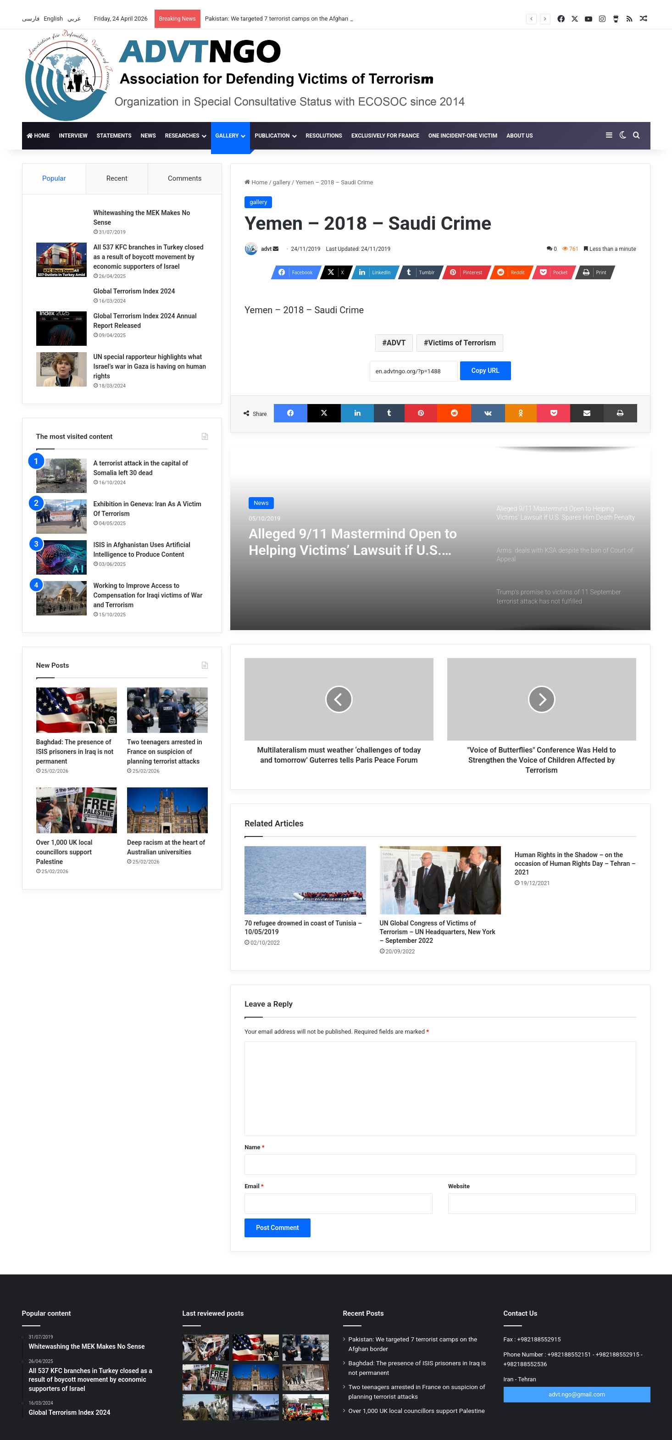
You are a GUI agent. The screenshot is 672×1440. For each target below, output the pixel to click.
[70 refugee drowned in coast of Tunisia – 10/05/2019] (305, 880)
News (148, 136)
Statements (114, 136)
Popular (54, 178)
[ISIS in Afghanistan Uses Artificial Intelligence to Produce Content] (61, 557)
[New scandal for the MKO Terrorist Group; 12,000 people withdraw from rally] (306, 1407)
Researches (182, 136)
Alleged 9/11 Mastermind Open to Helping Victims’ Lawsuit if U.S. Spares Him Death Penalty (353, 542)
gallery (227, 136)
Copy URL (486, 370)
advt (266, 249)
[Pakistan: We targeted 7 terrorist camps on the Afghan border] (206, 1348)
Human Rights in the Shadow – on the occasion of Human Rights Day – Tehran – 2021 (575, 863)
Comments (185, 178)
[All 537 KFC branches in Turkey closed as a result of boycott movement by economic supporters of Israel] (61, 260)
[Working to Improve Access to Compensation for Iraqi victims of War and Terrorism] (61, 598)
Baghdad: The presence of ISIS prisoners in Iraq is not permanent (75, 751)
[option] (440, 538)
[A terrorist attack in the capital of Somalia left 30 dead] (61, 476)
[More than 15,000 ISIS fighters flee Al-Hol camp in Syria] (256, 1407)
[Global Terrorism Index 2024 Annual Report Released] (61, 328)
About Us (519, 136)
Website (459, 1186)
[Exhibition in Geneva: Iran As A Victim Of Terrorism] (61, 516)
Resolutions (324, 136)
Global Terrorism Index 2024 (134, 291)
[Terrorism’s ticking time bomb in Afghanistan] (206, 1407)
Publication (272, 136)
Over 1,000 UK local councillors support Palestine (64, 852)
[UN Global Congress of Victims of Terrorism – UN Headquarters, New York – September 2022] (440, 880)
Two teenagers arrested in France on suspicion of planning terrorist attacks (164, 751)
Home (38, 136)
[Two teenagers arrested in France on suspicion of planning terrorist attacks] (167, 710)
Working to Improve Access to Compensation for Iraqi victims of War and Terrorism (148, 595)
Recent (117, 178)
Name (254, 1147)
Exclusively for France (385, 136)
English (54, 18)
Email (254, 1186)
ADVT (396, 342)
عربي (75, 18)
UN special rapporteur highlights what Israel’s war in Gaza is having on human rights (150, 366)
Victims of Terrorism (462, 342)
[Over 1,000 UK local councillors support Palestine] (76, 810)
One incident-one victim (462, 136)
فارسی (31, 18)
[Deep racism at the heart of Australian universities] (167, 810)
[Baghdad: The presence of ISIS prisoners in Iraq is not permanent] (76, 710)
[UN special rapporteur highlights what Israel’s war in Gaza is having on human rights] (61, 369)
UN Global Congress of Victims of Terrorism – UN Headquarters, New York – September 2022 (437, 931)
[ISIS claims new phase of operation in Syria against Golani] (306, 1377)
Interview (73, 136)
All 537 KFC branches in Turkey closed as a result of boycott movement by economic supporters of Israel (149, 257)
